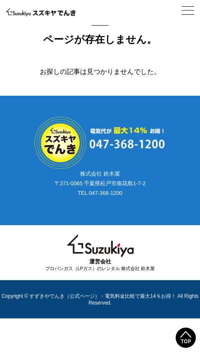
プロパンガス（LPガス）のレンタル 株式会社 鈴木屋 (100, 268)
